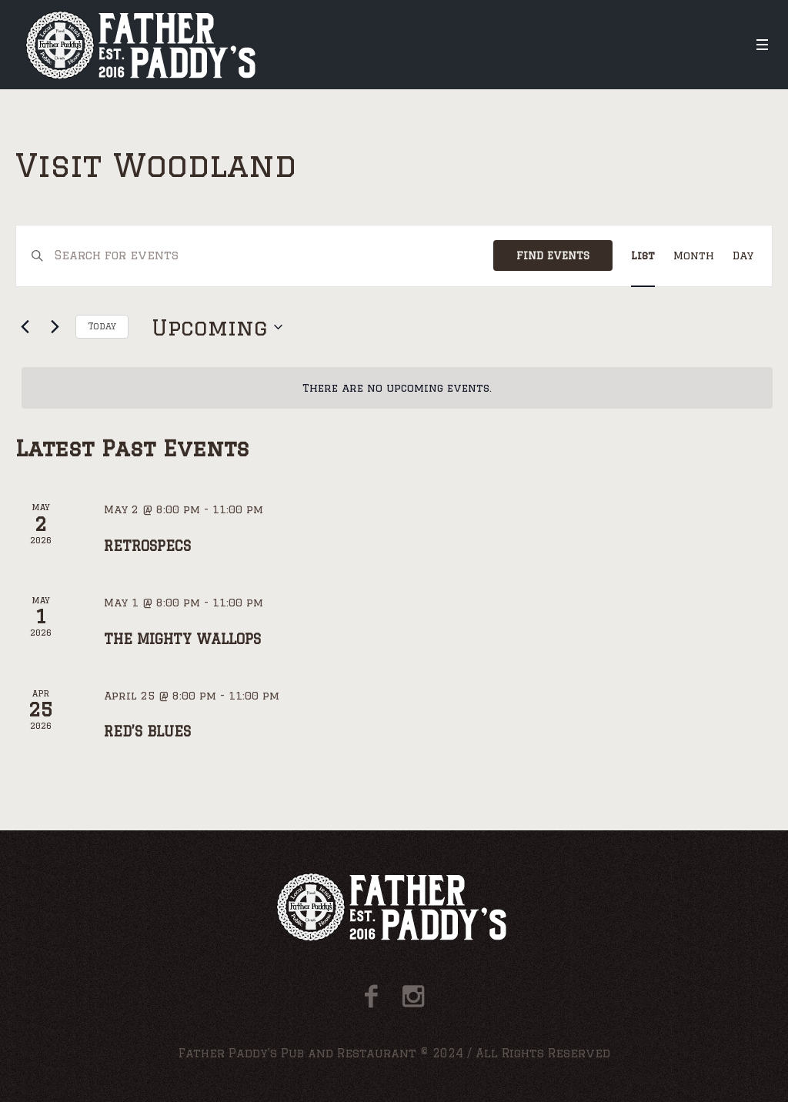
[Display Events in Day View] (743, 255)
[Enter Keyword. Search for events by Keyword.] (274, 255)
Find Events (552, 255)
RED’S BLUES (147, 731)
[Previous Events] (24, 327)
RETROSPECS (147, 545)
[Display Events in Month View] (693, 255)
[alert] (397, 388)
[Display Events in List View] (643, 255)
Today (102, 326)
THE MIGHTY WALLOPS (182, 638)
